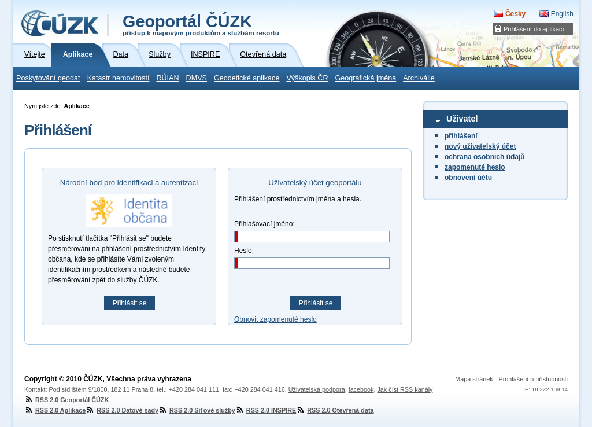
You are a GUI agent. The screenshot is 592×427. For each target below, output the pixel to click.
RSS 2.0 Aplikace (55, 410)
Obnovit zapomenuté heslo (275, 319)
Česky (515, 14)
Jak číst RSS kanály (404, 389)
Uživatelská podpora (316, 389)
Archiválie (419, 78)
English (562, 14)
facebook (361, 389)
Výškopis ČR (307, 78)
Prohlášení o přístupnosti (533, 379)
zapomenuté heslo (475, 167)
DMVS (196, 78)
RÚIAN (167, 78)
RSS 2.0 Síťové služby (196, 410)
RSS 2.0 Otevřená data (334, 410)
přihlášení (461, 136)
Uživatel (462, 118)
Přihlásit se (130, 303)
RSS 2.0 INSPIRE (265, 410)
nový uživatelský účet (480, 146)
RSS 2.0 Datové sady (122, 410)
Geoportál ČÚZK (201, 24)
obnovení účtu (468, 178)
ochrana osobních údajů (485, 157)
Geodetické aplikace (246, 78)
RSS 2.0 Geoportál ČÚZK (66, 399)
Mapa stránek (474, 379)
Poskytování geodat (48, 78)
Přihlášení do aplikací (534, 28)
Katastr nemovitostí (118, 78)
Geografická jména (366, 78)
